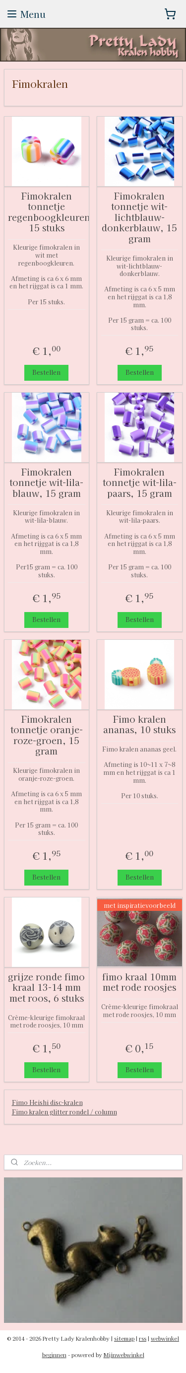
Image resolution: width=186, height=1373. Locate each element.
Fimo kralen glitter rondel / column (64, 1111)
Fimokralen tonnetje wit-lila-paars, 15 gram (140, 483)
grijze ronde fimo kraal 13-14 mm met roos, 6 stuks (46, 987)
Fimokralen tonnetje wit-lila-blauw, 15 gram (46, 483)
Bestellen (46, 372)
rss (142, 1338)
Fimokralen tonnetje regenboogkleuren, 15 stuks (46, 212)
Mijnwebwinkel (124, 1355)
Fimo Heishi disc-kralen (47, 1102)
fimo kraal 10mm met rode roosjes (139, 982)
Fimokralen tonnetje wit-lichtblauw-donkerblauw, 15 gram (139, 217)
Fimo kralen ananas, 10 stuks (139, 724)
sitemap (124, 1338)
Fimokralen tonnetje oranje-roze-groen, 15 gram (46, 735)
